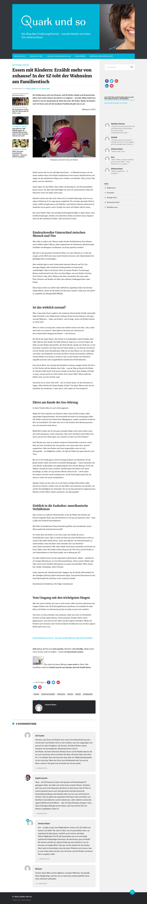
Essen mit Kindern (48, 694)
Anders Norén (26, 900)
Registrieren (111, 188)
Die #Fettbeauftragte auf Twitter (116, 103)
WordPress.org (112, 207)
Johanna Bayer (31, 88)
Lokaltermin (80, 56)
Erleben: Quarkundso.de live (59, 56)
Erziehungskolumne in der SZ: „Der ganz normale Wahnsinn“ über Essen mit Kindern (63, 638)
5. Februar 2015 (44, 859)
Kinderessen (87, 694)
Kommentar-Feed (113, 202)
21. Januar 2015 (45, 88)
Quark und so (26, 896)
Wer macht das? (36, 56)
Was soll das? (20, 56)
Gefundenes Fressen (21, 65)
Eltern (36, 694)
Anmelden (110, 193)
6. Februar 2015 (41, 768)
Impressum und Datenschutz (101, 56)
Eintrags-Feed (112, 197)
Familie (70, 694)
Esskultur (61, 694)
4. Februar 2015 (41, 813)
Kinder (78, 694)
